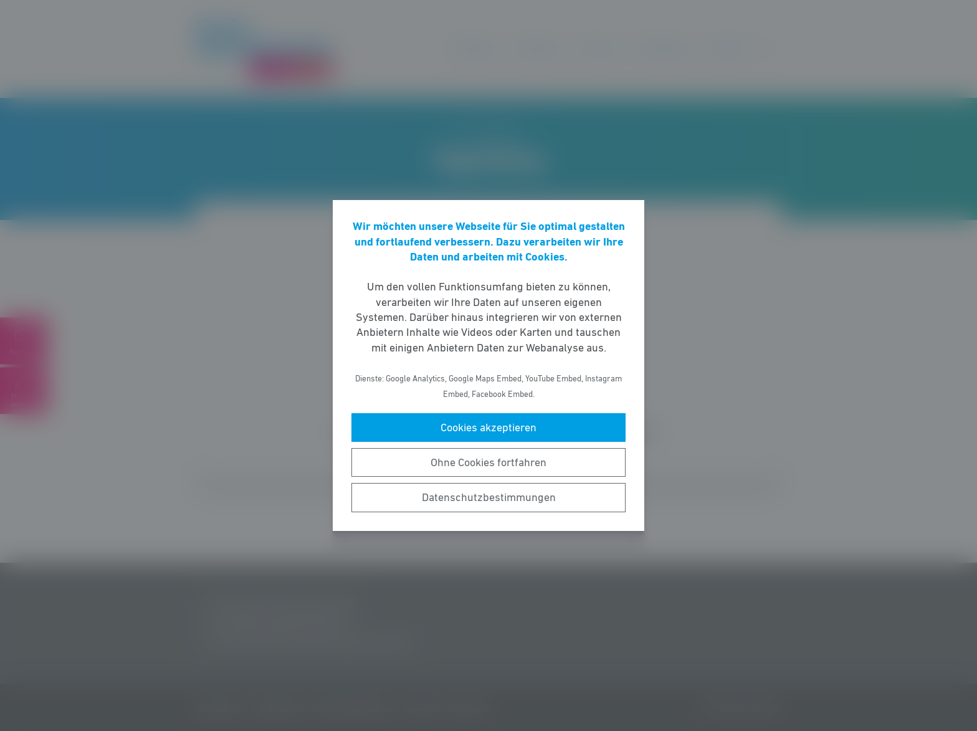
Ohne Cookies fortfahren (488, 462)
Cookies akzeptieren (488, 427)
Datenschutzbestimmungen (489, 497)
